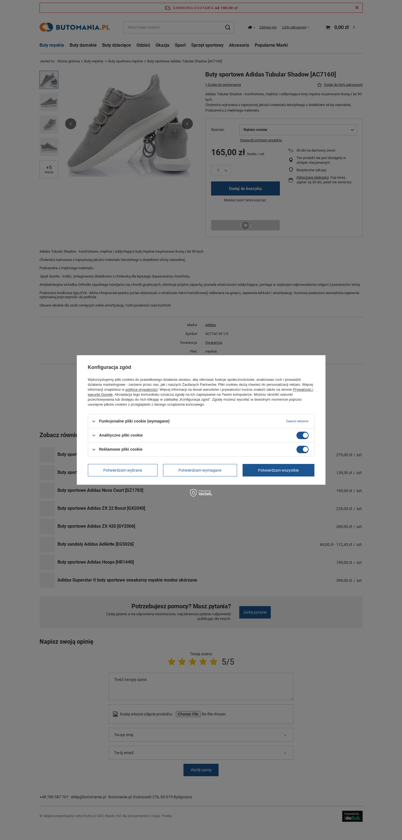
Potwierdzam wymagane (199, 470)
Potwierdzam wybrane (122, 470)
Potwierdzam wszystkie (278, 470)
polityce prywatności (141, 389)
